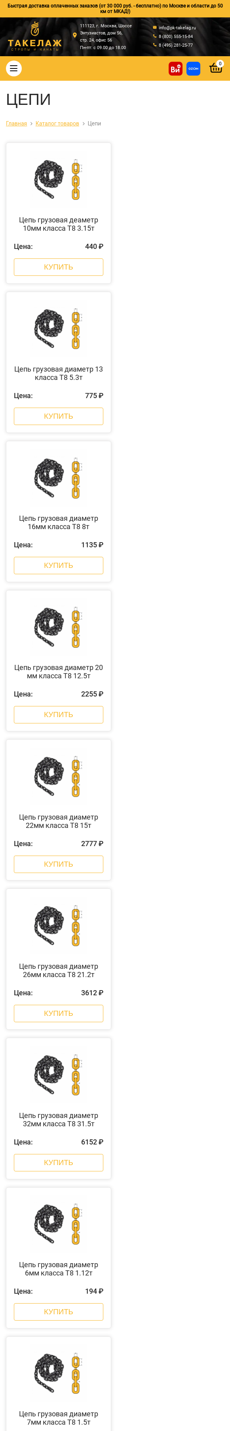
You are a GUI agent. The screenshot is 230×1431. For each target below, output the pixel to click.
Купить (58, 266)
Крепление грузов (162, 1123)
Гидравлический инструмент (162, 1185)
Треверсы (161, 1144)
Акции (63, 1123)
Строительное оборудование (161, 1247)
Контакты (63, 1134)
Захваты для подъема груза (161, 1165)
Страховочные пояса (161, 1134)
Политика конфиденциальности (154, 1392)
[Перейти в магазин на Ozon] (193, 69)
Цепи (161, 1113)
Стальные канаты (161, 1092)
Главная (63, 1082)
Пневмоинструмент (161, 1226)
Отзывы (62, 1144)
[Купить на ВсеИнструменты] (175, 69)
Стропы (162, 1082)
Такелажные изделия (161, 1103)
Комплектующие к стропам (162, 1154)
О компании (63, 1092)
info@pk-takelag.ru (118, 1346)
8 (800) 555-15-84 (118, 1324)
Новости (63, 1113)
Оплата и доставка (62, 1103)
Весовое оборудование (162, 1175)
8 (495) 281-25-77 (118, 1332)
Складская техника (161, 1237)
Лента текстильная (161, 1216)
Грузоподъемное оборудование (162, 1195)
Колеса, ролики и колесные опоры (162, 1206)
